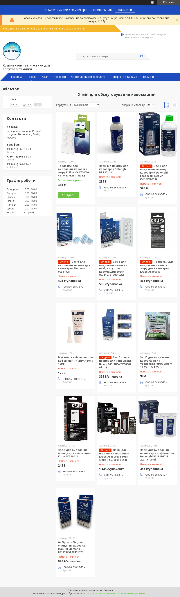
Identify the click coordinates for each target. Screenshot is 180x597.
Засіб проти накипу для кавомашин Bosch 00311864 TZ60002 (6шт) (115, 362)
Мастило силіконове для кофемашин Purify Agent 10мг (75, 360)
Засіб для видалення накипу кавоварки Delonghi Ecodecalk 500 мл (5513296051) (154, 172)
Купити (70, 195)
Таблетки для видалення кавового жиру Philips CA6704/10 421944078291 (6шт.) (73, 170)
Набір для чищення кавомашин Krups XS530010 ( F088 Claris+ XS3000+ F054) (114, 455)
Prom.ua (108, 590)
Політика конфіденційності (132, 593)
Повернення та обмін (124, 77)
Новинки (148, 77)
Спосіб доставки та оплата (88, 77)
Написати (125, 10)
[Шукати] (141, 56)
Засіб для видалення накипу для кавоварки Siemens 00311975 (74, 266)
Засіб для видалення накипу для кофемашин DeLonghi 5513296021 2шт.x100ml (157, 454)
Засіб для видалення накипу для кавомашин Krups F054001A (74, 453)
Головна (16, 77)
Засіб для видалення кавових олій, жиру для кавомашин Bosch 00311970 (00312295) (113, 268)
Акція (45, 77)
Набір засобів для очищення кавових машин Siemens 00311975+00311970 (71, 547)
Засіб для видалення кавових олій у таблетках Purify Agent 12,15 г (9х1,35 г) (156, 362)
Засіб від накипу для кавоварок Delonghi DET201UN (113, 169)
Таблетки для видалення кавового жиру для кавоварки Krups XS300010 (157, 266)
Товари (31, 77)
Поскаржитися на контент (101, 593)
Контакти (60, 77)
